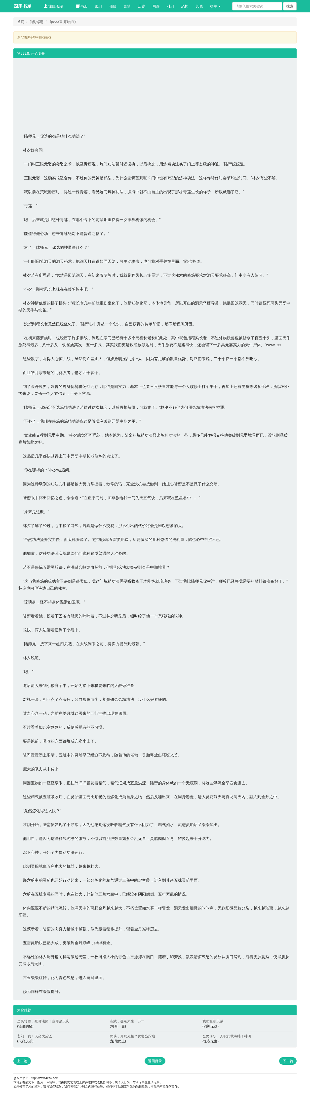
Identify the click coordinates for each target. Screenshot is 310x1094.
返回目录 (155, 1061)
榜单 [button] (215, 6)
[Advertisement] (155, 93)
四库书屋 (22, 6)
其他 (199, 6)
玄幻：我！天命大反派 (34, 1036)
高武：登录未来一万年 (127, 1021)
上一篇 (22, 1061)
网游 (156, 6)
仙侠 (112, 6)
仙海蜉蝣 (36, 22)
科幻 (170, 6)
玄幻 (98, 6)
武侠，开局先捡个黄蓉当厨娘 (132, 1036)
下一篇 (288, 1061)
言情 (127, 6)
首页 (20, 22)
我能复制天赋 (212, 1021)
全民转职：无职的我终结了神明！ (228, 1036)
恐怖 (184, 6)
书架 (81, 6)
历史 (141, 6)
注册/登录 (53, 6)
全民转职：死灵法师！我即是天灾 (43, 1021)
